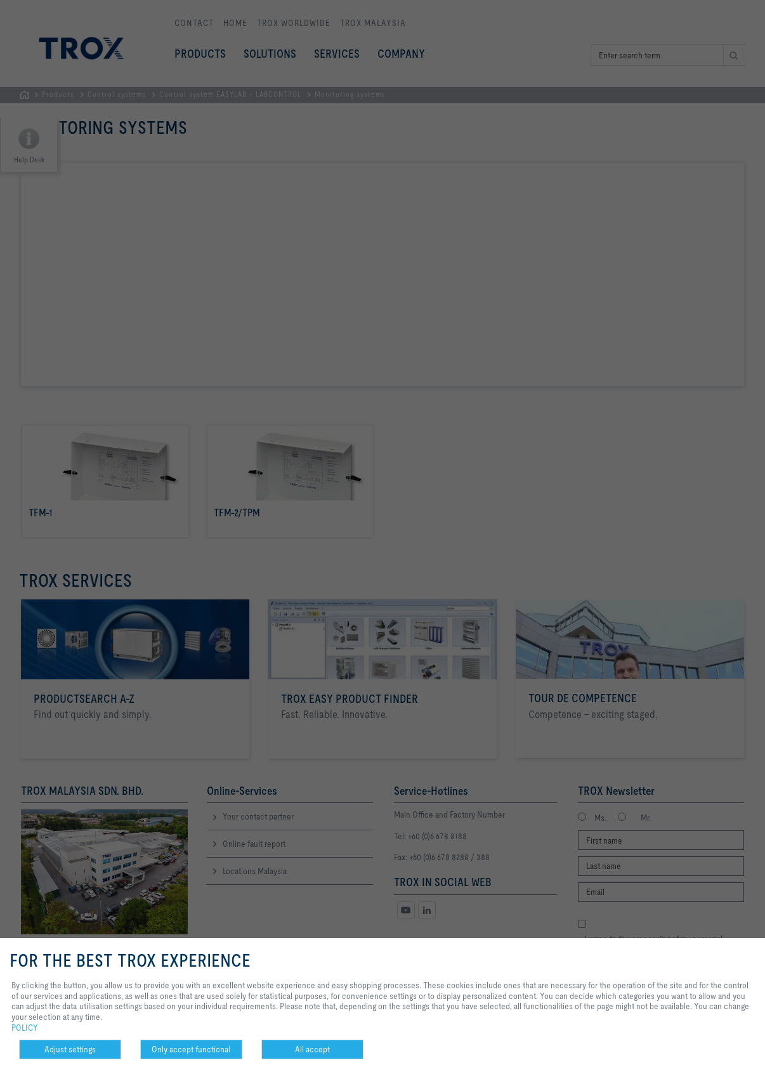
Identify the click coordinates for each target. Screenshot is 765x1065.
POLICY (24, 1028)
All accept (312, 1049)
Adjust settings (70, 1049)
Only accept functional (191, 1049)
